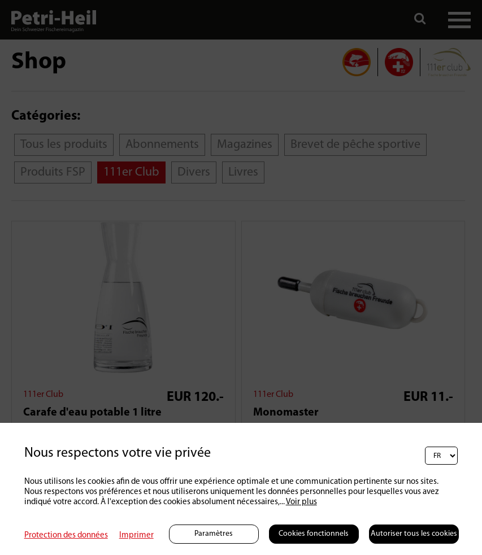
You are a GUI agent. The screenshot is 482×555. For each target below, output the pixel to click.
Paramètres (213, 534)
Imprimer (136, 535)
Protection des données (66, 535)
